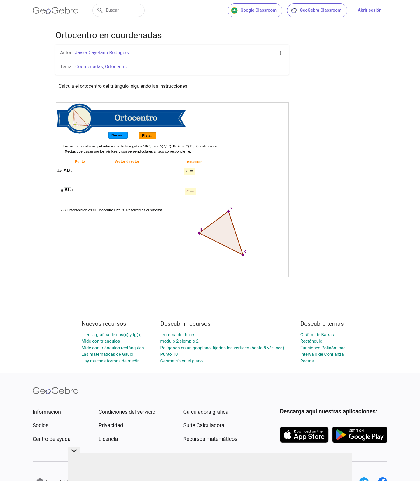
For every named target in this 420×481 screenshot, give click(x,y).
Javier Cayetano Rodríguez (102, 52)
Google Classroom (253, 10)
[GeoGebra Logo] (55, 10)
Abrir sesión (370, 10)
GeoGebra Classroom (316, 10)
